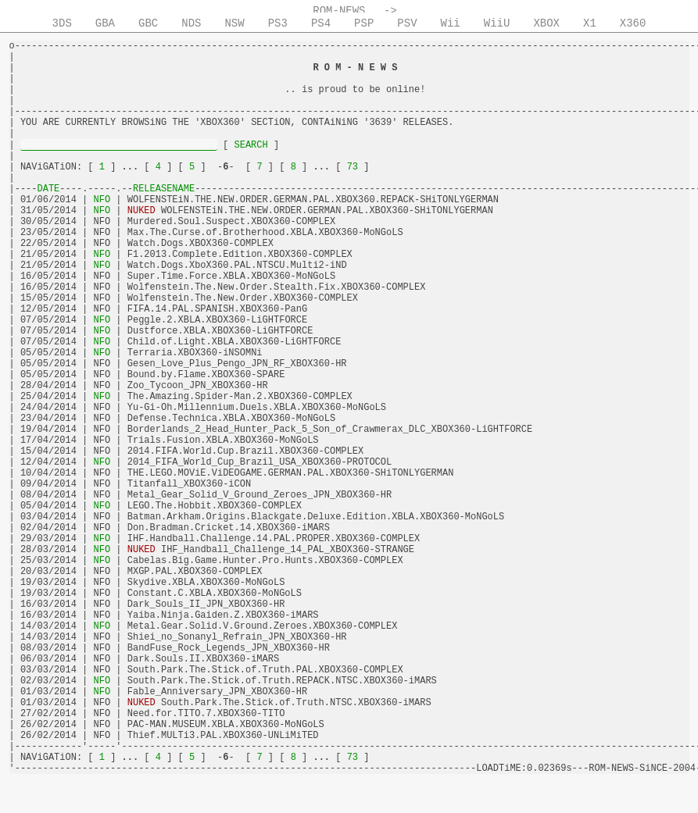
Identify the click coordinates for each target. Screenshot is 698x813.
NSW (234, 23)
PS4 (321, 23)
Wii (450, 23)
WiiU (497, 23)
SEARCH (251, 145)
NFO (102, 199)
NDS (191, 23)
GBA (105, 23)
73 (352, 167)
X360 (633, 23)
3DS (62, 23)
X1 (589, 23)
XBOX (546, 23)
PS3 (278, 23)
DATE (49, 189)
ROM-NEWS (339, 11)
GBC (148, 23)
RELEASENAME (164, 189)
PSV (407, 23)
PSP (364, 23)
